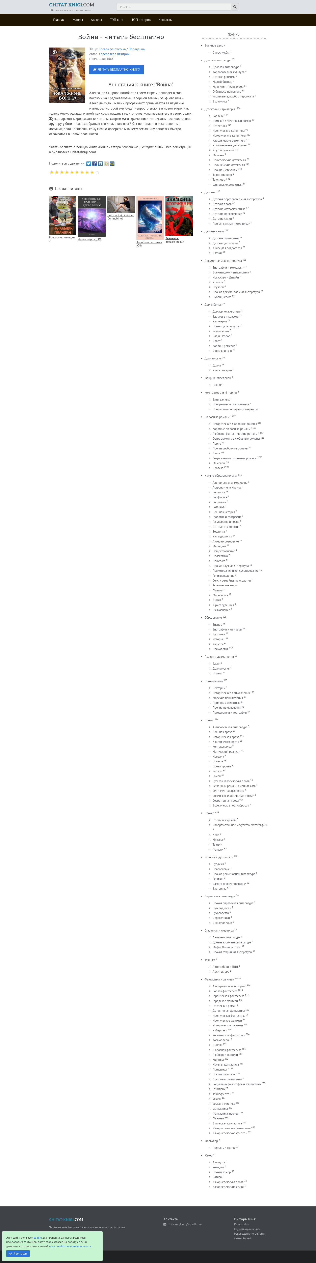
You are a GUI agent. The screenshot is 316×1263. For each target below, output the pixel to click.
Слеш (216, 453)
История (218, 639)
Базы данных (221, 399)
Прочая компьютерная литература (235, 409)
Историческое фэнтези (228, 1025)
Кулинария (220, 321)
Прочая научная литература (231, 566)
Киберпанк (220, 1030)
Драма (217, 365)
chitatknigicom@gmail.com (185, 1224)
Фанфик (218, 849)
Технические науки (225, 585)
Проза (209, 720)
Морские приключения (228, 698)
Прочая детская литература (230, 224)
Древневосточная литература (232, 942)
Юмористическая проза (228, 1182)
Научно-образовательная (221, 475)
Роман (217, 776)
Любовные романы (217, 417)
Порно (217, 443)
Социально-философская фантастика (237, 1084)
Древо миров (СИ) (89, 239)
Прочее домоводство (226, 326)
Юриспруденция (223, 605)
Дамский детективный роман (232, 121)
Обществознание (224, 551)
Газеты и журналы (224, 820)
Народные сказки (224, 1148)
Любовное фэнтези (225, 1055)
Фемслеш (219, 463)
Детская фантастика (226, 238)
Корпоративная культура (228, 72)
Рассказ (217, 771)
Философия (220, 595)
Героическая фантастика (228, 996)
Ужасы (217, 1099)
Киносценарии (222, 370)
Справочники (221, 918)
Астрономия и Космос (227, 487)
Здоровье (219, 634)
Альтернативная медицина (230, 482)
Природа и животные (226, 703)
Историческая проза (226, 737)
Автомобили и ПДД (225, 967)
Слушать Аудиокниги (247, 1229)
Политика (219, 561)
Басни (216, 664)
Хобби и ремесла (224, 346)
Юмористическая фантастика (232, 1128)
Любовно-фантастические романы (235, 434)
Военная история (224, 512)
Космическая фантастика (229, 1035)
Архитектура (221, 971)
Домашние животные (227, 311)
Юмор (208, 1155)
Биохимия (219, 502)
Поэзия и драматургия (219, 656)
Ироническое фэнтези (227, 1020)
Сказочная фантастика (227, 1079)
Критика (218, 282)
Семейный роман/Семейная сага (234, 786)
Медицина (219, 546)
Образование (213, 617)
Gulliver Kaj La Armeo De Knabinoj (120, 216)
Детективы (220, 126)
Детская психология (226, 527)
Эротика (218, 468)
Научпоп (218, 287)
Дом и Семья (213, 304)
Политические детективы (229, 160)
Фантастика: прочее (226, 1113)
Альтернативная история (229, 986)
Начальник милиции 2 (62, 239)
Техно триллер (222, 175)
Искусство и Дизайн (226, 277)
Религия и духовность (219, 857)
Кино (216, 835)
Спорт (216, 341)
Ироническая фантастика (229, 1016)
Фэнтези (218, 1118)
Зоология (219, 531)
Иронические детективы (229, 131)
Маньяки (218, 155)
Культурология (222, 536)
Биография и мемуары (227, 629)
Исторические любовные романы (235, 424)
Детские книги (214, 231)
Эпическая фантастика (227, 1123)
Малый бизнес (222, 82)
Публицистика (222, 297)
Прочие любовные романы (230, 448)
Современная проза (226, 800)
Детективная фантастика (229, 1010)
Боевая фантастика (112, 49)
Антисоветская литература (230, 727)
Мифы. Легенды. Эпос (227, 947)
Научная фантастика (226, 1064)
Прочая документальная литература (236, 292)
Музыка (218, 840)
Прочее (209, 813)
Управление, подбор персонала (233, 96)
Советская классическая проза (233, 796)
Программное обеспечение (231, 404)
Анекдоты (219, 1162)
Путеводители (222, 908)
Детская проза (222, 204)
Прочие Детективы (225, 170)
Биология (219, 492)
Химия (217, 600)
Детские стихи (222, 219)
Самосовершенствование (229, 884)
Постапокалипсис (224, 1074)
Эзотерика (219, 888)
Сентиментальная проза (228, 791)
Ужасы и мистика (224, 1104)
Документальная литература (223, 261)
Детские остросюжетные (229, 209)
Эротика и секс (222, 351)
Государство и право (226, 522)
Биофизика (220, 497)
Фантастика (220, 1109)
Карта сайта (241, 1224)
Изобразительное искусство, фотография (240, 825)
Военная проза (222, 732)
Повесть (218, 761)
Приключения (214, 681)
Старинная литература (219, 930)
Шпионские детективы (227, 184)
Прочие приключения (227, 707)
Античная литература (226, 937)
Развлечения (221, 331)
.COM (71, 4)
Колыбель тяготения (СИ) (149, 243)
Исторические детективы (229, 135)
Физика (217, 590)
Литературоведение (226, 541)
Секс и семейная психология (232, 580)
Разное (217, 385)
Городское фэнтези (225, 1001)
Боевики (218, 116)
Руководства (221, 913)
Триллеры (219, 179)
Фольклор (211, 1141)
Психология (220, 649)
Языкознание (221, 610)
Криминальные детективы (230, 145)
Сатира (217, 1177)
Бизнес (217, 624)
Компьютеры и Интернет (221, 392)
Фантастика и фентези (219, 979)
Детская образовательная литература (237, 199)
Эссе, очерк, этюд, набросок (231, 805)
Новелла (218, 756)
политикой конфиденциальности (70, 1246)
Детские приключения (227, 214)
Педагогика (220, 556)
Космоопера (221, 1040)
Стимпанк (219, 1089)
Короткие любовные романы (232, 429)
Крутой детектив (223, 150)
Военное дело (214, 45)
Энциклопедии (222, 923)
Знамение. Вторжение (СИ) (175, 239)
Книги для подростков (227, 248)
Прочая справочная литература (233, 903)
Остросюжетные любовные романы (236, 438)
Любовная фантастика (227, 1050)
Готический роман (224, 1006)
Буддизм (218, 864)
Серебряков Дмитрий (114, 54)
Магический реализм (226, 752)
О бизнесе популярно (227, 91)
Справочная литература (220, 896)
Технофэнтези (222, 1094)
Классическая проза (226, 742)
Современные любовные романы (235, 458)
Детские (210, 192)
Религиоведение (223, 576)
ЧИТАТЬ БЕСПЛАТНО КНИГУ (119, 69)
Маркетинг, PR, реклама (228, 87)
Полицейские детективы (229, 165)
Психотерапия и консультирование (236, 570)
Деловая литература (218, 60)
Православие (221, 869)
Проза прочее (222, 766)
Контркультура (222, 746)
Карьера (218, 644)
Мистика (218, 1060)
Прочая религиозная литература (234, 874)
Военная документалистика (231, 272)
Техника (210, 960)
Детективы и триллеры (220, 109)
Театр (216, 844)
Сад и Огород (221, 336)
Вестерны (219, 688)
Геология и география (227, 517)
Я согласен (20, 1253)
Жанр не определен (218, 378)
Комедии (218, 1167)
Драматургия (213, 358)
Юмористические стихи (228, 1187)
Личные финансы (224, 77)
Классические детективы (229, 140)
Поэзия (217, 673)
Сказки (217, 253)
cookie (38, 1237)
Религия (218, 879)
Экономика (220, 101)
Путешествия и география (230, 712)
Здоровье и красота (225, 316)
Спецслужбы (221, 52)
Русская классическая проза (231, 781)
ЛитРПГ (217, 1045)
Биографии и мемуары (227, 267)
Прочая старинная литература (232, 952)
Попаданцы (137, 49)
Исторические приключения (231, 693)
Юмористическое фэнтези (230, 1133)
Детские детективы (225, 243)
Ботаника (219, 507)
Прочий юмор (222, 1172)
